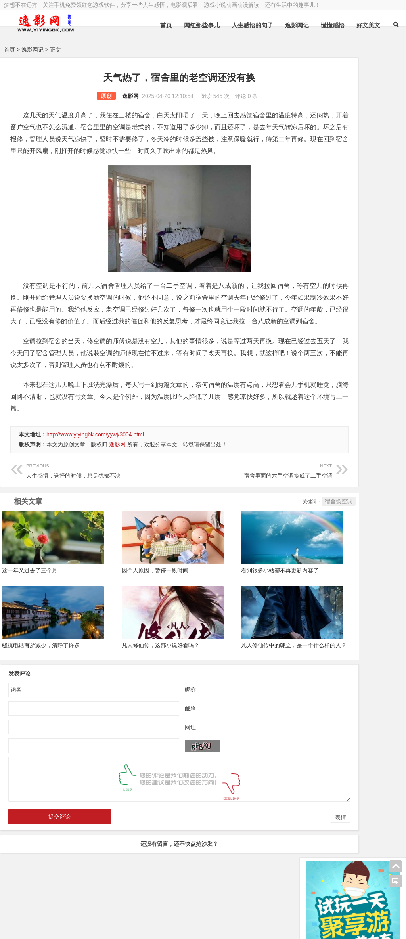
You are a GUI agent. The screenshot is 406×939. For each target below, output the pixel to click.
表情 (277, 833)
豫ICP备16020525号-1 (118, 906)
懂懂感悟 (333, 25)
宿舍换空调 (275, 525)
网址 (158, 743)
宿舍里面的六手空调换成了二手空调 (208, 494)
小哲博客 (49, 916)
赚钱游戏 (62, 926)
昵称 (158, 705)
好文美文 (368, 25)
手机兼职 (124, 926)
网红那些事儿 (202, 25)
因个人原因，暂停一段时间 (133, 590)
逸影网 (98, 96)
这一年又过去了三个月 (29, 590)
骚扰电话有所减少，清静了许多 (41, 661)
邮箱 (158, 724)
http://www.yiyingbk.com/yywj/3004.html (95, 458)
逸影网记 (297, 25)
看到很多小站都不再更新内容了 (237, 590)
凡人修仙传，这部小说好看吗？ (139, 661)
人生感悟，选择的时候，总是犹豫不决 (86, 494)
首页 (166, 25)
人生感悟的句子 (252, 25)
